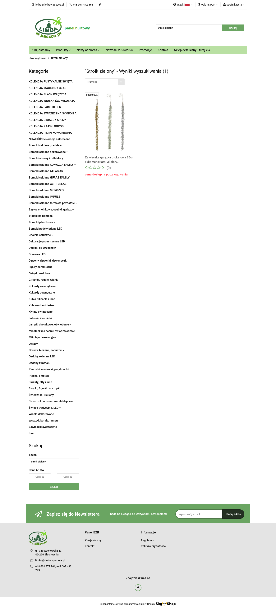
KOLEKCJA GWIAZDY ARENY (47, 120)
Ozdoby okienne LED (42, 356)
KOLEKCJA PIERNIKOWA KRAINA (50, 133)
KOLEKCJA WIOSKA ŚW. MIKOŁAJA (52, 101)
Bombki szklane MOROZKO (46, 190)
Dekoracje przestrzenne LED (47, 241)
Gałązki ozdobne (39, 273)
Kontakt (163, 50)
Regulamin (147, 540)
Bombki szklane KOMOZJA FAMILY (52, 164)
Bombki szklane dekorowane (48, 152)
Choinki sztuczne (41, 235)
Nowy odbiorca (88, 50)
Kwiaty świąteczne (41, 311)
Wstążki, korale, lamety (43, 420)
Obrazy (33, 344)
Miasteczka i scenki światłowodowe (52, 331)
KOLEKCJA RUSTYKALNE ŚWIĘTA (50, 81)
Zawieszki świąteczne (43, 427)
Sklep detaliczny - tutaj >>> (192, 50)
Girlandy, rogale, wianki (43, 279)
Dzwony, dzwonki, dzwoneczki (48, 260)
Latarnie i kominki (40, 318)
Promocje (145, 50)
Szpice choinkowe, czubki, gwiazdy (51, 209)
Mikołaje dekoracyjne (42, 337)
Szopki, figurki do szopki (44, 388)
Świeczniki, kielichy (41, 395)
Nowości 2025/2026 (119, 50)
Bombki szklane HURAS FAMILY (49, 177)
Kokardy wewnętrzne (42, 286)
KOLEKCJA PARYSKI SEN (45, 107)
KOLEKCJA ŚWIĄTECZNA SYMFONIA (52, 113)
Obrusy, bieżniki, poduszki (46, 350)
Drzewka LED (37, 254)
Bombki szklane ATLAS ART (47, 171)
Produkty (63, 50)
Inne (31, 433)
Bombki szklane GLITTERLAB (48, 184)
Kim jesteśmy (41, 50)
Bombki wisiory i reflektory (46, 158)
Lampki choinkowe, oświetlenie (50, 324)
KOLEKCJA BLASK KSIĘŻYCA (48, 94)
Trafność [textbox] (92, 81)
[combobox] (105, 81)
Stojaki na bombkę (41, 216)
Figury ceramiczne (41, 267)
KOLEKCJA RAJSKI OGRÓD (46, 126)
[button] (92, 533)
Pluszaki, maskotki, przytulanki (49, 369)
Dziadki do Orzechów (42, 248)
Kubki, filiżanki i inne (42, 299)
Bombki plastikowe (42, 222)
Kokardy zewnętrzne (42, 292)
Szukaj (54, 486)
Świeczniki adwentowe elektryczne (51, 401)
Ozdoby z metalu (39, 363)
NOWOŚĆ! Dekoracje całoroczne (49, 139)
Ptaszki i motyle (39, 376)
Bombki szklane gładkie (45, 145)
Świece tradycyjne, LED (45, 407)
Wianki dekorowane (41, 414)
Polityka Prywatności (153, 546)
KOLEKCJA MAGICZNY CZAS (47, 88)
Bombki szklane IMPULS (44, 196)
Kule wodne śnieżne (41, 305)
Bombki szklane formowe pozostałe (53, 203)
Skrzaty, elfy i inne (40, 382)
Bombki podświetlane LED (45, 228)
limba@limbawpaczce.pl (50, 560)
